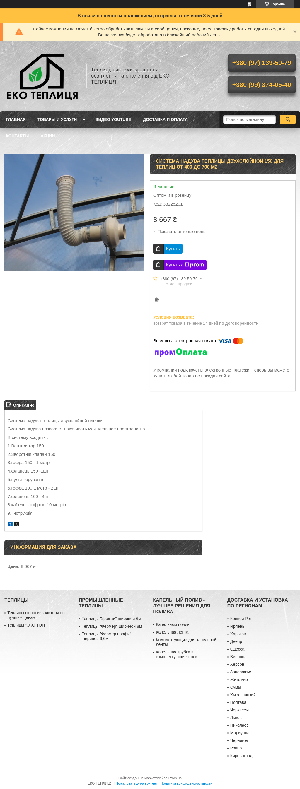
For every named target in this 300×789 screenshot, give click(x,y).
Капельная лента (172, 632)
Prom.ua (175, 778)
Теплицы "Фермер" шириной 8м (112, 626)
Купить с (185, 265)
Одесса (237, 649)
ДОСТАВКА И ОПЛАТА (165, 119)
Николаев (239, 725)
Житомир (239, 679)
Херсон (237, 664)
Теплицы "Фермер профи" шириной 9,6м (106, 636)
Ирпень (237, 626)
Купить (173, 248)
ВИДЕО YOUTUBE (113, 119)
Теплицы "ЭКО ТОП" (26, 625)
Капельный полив (172, 624)
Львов (236, 717)
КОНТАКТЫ (17, 136)
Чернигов (239, 740)
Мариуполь (241, 732)
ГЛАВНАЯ (16, 119)
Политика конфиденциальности (186, 783)
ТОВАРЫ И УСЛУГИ (57, 119)
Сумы (235, 687)
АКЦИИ (47, 136)
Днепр (236, 641)
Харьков (238, 633)
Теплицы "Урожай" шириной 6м (111, 618)
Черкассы (239, 710)
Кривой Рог (240, 618)
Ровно (236, 748)
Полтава (238, 702)
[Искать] (288, 119)
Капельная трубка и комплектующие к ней (176, 654)
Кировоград (241, 755)
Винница (238, 656)
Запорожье (240, 672)
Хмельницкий (243, 694)
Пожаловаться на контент (137, 783)
